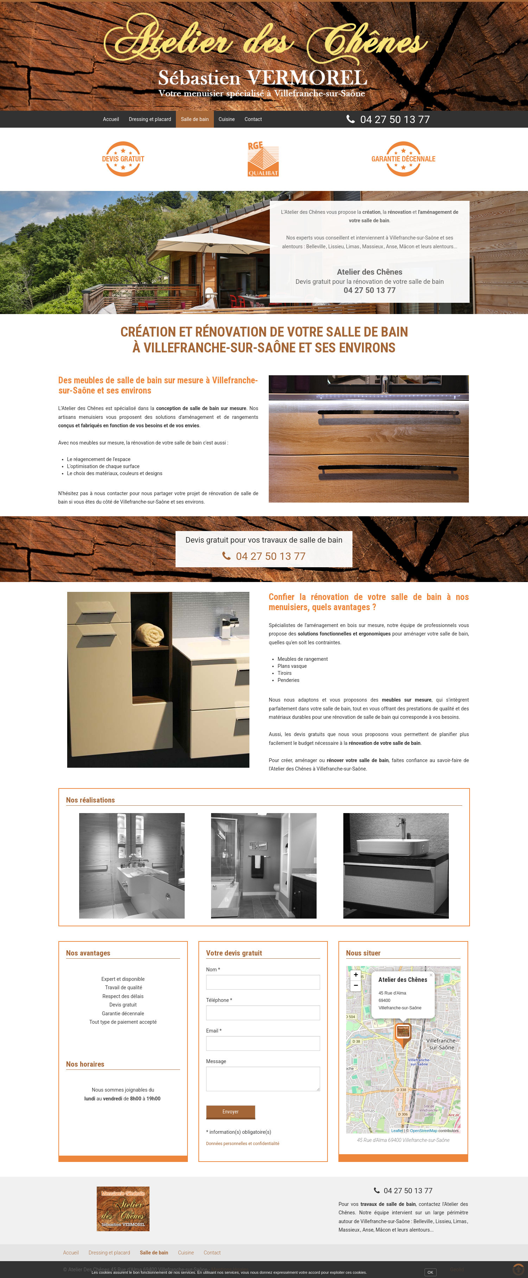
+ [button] (356, 975)
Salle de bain (195, 119)
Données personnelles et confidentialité (242, 1143)
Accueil (111, 119)
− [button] (356, 986)
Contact (253, 119)
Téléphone (219, 1000)
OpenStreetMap (424, 1131)
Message (216, 1061)
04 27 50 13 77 (395, 119)
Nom (213, 969)
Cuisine (227, 119)
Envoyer (230, 1111)
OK (430, 1272)
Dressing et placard (150, 119)
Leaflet (397, 1131)
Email (214, 1031)
